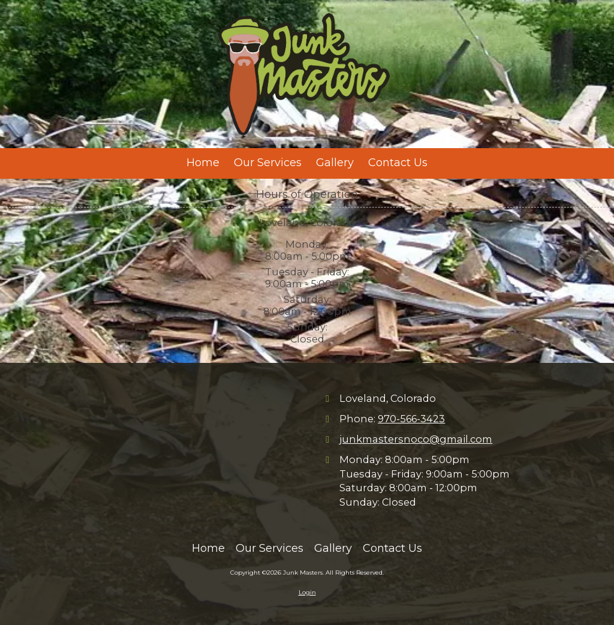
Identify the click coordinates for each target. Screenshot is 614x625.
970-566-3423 (411, 419)
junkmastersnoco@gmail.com (415, 439)
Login (307, 592)
